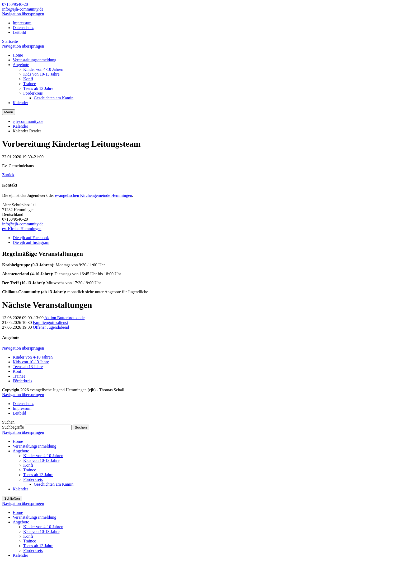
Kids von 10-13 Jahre (31, 362)
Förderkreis (22, 381)
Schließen (12, 498)
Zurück (8, 175)
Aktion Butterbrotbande (64, 317)
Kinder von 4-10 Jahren (33, 357)
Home (18, 441)
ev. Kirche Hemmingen (21, 228)
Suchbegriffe (13, 427)
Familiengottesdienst (50, 322)
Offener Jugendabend (51, 327)
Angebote (21, 451)
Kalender (20, 126)
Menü (8, 112)
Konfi (17, 371)
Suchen (81, 427)
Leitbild (19, 32)
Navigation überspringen (23, 14)
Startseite (10, 41)
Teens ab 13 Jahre (28, 366)
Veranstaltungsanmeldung (34, 446)
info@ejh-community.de (22, 9)
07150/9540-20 (15, 4)
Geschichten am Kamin (53, 484)
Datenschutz (23, 27)
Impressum (22, 23)
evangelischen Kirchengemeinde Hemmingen (93, 195)
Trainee (19, 376)
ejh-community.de (28, 121)
